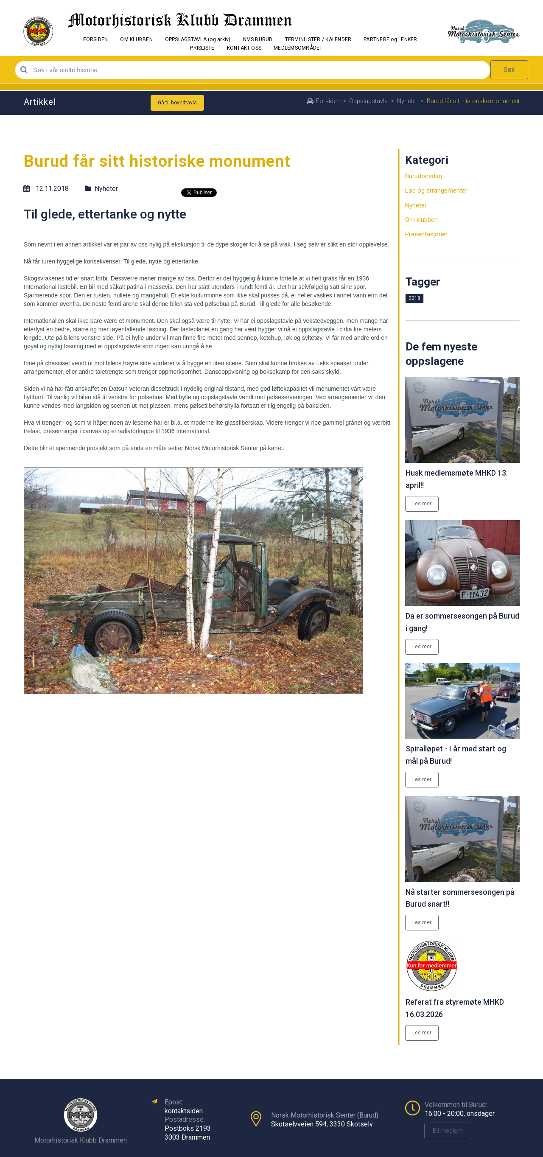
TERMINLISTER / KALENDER (318, 39)
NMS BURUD (258, 39)
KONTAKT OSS (244, 48)
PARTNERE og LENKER (390, 39)
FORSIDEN (95, 39)
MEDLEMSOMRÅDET (298, 48)
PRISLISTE (202, 48)
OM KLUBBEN (136, 39)
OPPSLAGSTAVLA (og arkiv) (198, 39)
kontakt (175, 1111)
